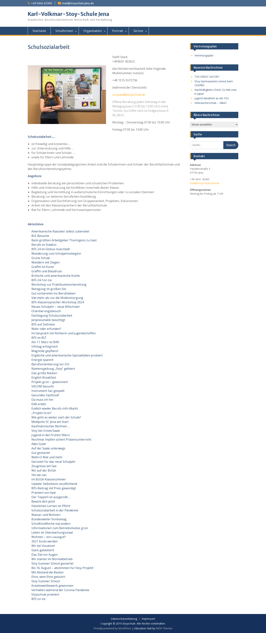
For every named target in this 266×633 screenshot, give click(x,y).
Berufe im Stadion (43, 245)
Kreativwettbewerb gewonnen (52, 586)
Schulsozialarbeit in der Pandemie (54, 510)
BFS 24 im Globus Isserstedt (50, 249)
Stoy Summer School (45, 581)
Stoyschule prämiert (45, 594)
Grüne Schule (40, 258)
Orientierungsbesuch (46, 311)
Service (138, 31)
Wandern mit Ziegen (45, 262)
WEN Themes (164, 628)
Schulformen (64, 31)
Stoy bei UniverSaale (45, 431)
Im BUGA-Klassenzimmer (48, 479)
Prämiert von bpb (43, 493)
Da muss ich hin (42, 400)
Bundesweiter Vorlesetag (48, 519)
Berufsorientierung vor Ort (50, 364)
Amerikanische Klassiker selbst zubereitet (60, 231)
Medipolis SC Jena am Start (50, 422)
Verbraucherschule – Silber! (210, 103)
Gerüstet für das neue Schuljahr (53, 462)
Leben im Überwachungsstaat (52, 532)
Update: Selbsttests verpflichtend (54, 484)
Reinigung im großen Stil (48, 289)
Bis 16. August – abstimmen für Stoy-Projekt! (62, 568)
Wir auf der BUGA (43, 470)
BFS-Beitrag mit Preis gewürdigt (53, 488)
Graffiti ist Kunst (42, 267)
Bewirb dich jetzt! (43, 501)
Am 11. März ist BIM (45, 342)
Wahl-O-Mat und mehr (47, 457)
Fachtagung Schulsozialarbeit (51, 315)
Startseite (39, 31)
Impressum (148, 619)
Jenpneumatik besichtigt (48, 320)
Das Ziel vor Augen (44, 555)
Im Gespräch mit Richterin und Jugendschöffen (63, 333)
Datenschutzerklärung (124, 619)
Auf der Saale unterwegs (48, 448)
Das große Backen (44, 373)
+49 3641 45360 (41, 3)
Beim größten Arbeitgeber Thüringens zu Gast (64, 240)
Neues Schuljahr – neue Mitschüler (55, 307)
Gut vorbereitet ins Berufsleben (53, 293)
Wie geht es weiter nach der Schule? (56, 417)
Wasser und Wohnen (45, 515)
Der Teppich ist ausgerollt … (50, 497)
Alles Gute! (38, 444)
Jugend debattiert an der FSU (212, 98)
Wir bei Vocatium (43, 546)
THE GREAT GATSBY (207, 76)
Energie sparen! (42, 360)
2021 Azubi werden (44, 541)
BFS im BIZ (38, 338)
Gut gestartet (40, 453)
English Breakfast (43, 377)
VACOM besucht (42, 386)
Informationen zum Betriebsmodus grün (59, 528)
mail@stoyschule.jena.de (78, 3)
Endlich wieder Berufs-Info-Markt (54, 408)
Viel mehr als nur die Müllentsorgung (57, 298)
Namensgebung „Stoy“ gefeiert (53, 369)
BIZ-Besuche (40, 236)
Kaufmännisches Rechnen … (50, 426)
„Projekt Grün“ (41, 413)
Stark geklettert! (42, 550)
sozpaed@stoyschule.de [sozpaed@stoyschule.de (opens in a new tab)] (128, 95)
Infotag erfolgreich (44, 346)
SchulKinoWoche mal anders (51, 524)
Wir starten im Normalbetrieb (52, 559)
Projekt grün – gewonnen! (49, 382)
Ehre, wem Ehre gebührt (48, 577)
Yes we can (38, 475)
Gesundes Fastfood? (45, 395)
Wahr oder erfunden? (46, 329)
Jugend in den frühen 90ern (50, 435)
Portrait (117, 31)
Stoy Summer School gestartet (52, 563)
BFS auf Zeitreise (43, 324)
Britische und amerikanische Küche (55, 276)
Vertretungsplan (204, 55)
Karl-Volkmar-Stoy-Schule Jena (68, 14)
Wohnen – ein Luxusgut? (48, 537)
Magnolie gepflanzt (44, 351)
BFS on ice (38, 599)
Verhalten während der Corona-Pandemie (60, 590)
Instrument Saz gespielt (47, 391)
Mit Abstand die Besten (47, 572)
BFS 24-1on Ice (41, 280)
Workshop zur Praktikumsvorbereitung (58, 284)
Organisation (92, 31)
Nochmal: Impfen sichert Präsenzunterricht (61, 439)
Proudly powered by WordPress (112, 628)
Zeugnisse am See (44, 466)
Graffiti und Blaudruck (46, 271)
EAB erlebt (38, 404)
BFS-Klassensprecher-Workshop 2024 (57, 302)
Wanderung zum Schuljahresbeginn (56, 253)
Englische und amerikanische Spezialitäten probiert (67, 355)
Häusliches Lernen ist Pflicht (50, 506)
